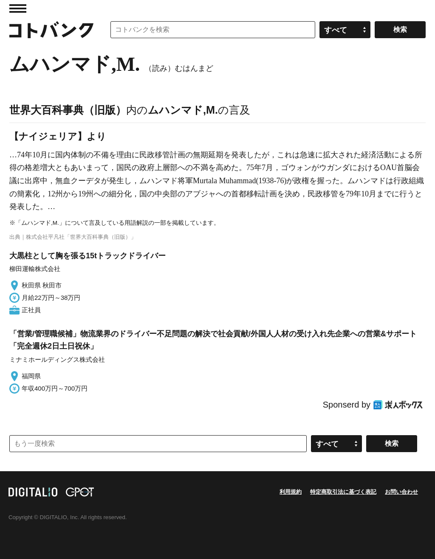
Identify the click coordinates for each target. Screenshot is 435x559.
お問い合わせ (401, 492)
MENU (17, 8)
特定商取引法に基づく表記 (343, 492)
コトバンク (51, 29)
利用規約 (291, 492)
